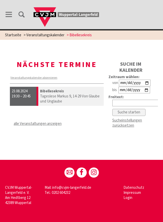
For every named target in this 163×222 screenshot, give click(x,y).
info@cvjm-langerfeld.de (71, 187)
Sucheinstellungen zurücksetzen (127, 123)
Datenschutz (133, 187)
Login (127, 197)
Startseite (13, 35)
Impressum (132, 192)
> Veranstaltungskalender (44, 35)
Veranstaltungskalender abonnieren (33, 78)
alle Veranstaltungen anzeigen (38, 123)
